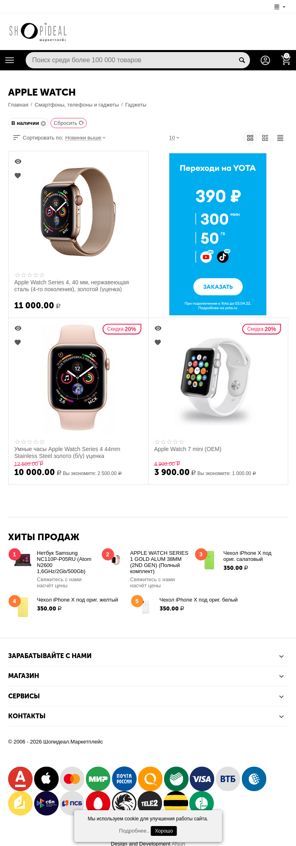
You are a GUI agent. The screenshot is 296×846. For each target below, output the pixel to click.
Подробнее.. (134, 831)
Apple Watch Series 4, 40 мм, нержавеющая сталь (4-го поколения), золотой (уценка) (71, 285)
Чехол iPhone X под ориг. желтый (77, 600)
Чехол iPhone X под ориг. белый (199, 600)
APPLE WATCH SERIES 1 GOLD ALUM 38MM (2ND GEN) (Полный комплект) (159, 562)
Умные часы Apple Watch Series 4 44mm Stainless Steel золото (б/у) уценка (67, 452)
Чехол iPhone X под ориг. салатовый (248, 556)
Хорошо (164, 831)
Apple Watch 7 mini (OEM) (187, 449)
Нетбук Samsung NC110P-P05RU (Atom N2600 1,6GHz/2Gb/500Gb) (64, 562)
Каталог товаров (9, 60)
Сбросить (69, 123)
